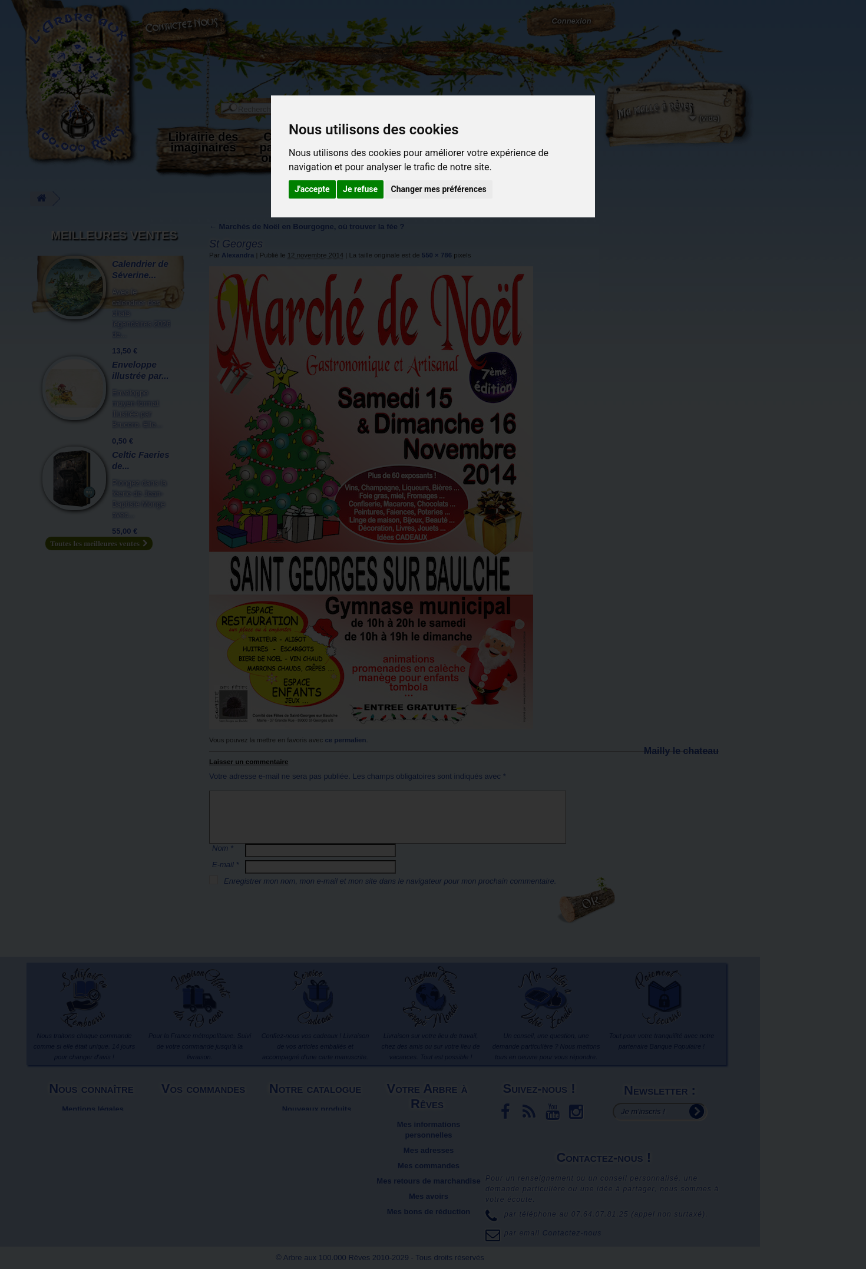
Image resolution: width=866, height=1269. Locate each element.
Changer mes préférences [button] (439, 189)
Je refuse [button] (360, 189)
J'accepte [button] (312, 189)
